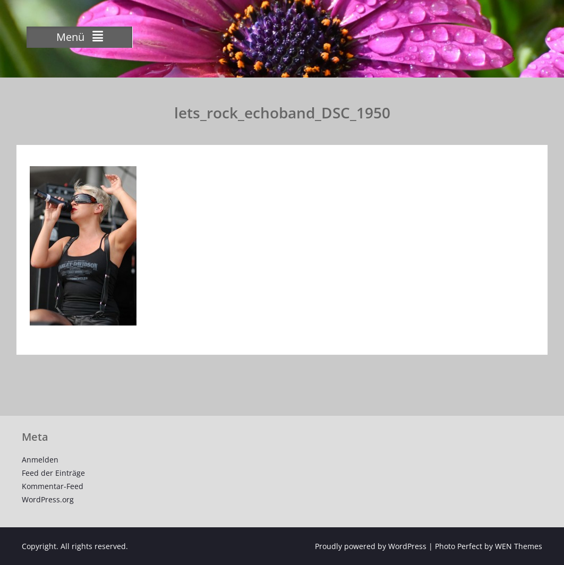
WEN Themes (518, 546)
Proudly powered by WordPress (370, 546)
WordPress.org (48, 499)
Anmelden (40, 460)
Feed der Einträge (53, 473)
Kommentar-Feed (52, 486)
